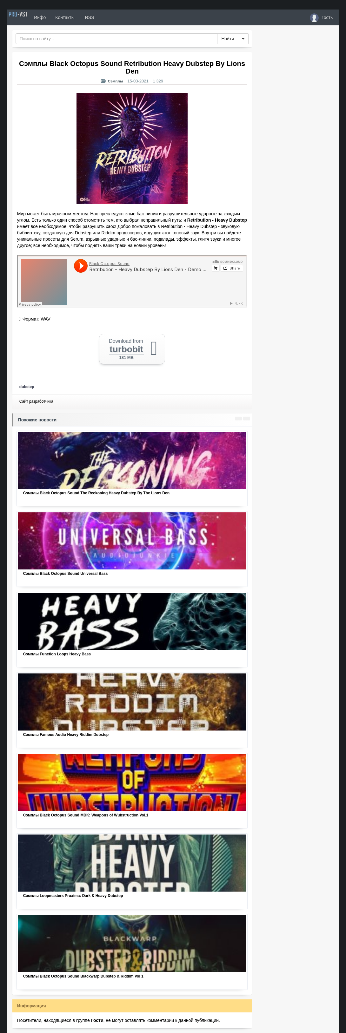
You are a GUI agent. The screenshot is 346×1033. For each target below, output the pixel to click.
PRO (26, 17)
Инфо (56, 17)
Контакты (80, 17)
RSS (105, 17)
